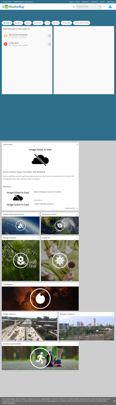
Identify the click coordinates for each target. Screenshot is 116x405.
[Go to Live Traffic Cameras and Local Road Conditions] (29, 326)
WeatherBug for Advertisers (23, 2)
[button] (114, 401)
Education (85, 2)
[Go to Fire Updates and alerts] (40, 296)
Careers (102, 2)
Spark (28, 23)
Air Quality (66, 23)
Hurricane (38, 23)
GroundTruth (7, 2)
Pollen (55, 23)
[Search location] (89, 6)
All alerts (7, 23)
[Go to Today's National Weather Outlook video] (21, 223)
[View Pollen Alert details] (24, 44)
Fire (47, 23)
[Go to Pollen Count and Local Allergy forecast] (21, 258)
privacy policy (51, 401)
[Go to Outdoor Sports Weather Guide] (40, 356)
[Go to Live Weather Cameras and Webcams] (86, 326)
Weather (18, 23)
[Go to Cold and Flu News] (60, 258)
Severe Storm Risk (82, 23)
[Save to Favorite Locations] (74, 6)
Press (78, 2)
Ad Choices (11, 403)
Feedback (94, 2)
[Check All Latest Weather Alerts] (110, 7)
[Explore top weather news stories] (40, 144)
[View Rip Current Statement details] (24, 36)
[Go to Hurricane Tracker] (60, 223)
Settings (111, 2)
